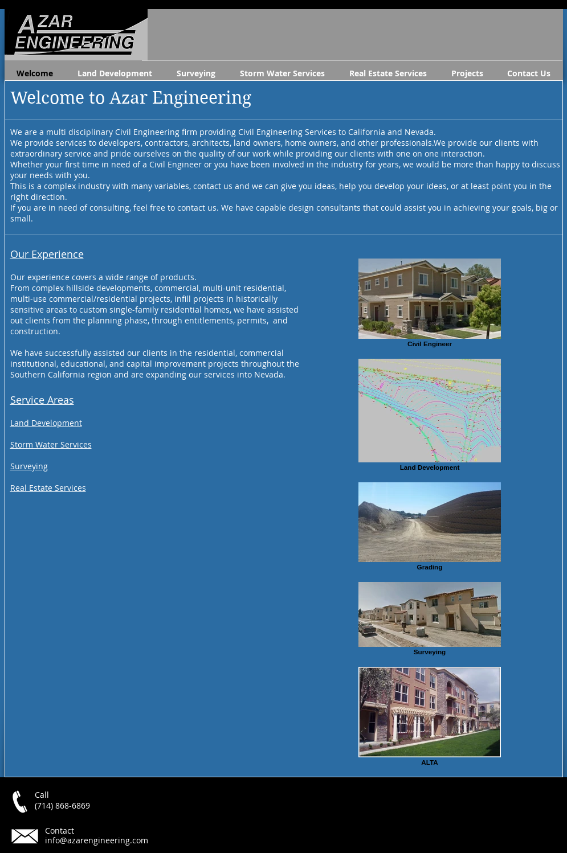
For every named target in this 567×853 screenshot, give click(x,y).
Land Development (46, 422)
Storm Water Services (51, 444)
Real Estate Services (48, 487)
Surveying (29, 466)
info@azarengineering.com (96, 840)
